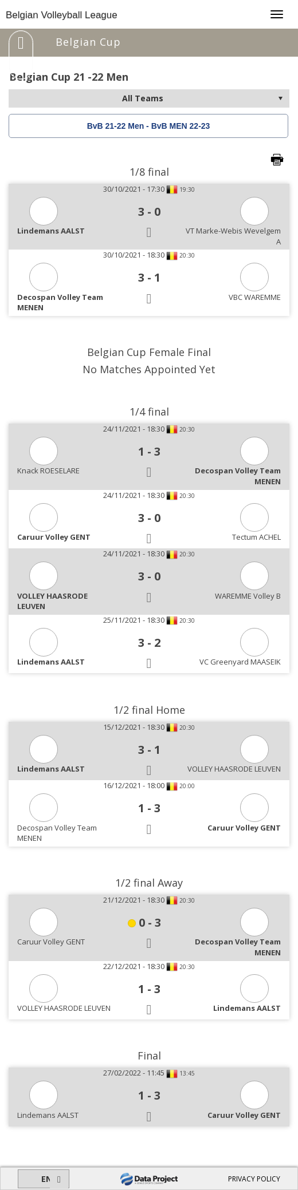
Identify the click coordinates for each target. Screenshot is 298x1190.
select (280, 98)
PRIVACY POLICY (254, 1179)
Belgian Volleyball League (61, 15)
